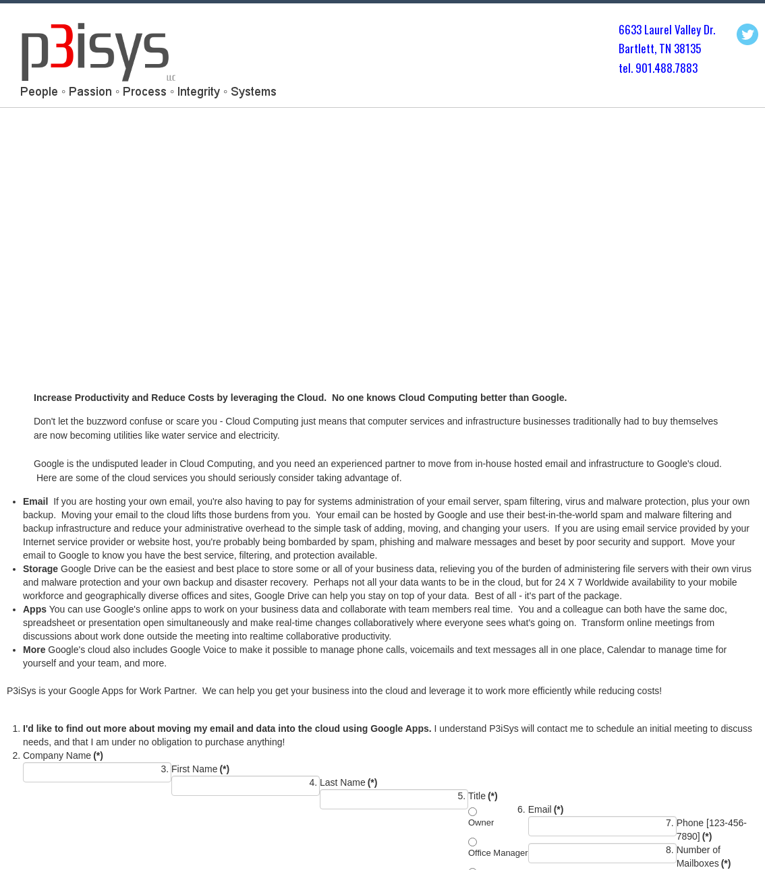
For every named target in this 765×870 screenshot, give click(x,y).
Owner (481, 822)
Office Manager (498, 853)
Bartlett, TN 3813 (657, 48)
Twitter (747, 34)
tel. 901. (636, 67)
